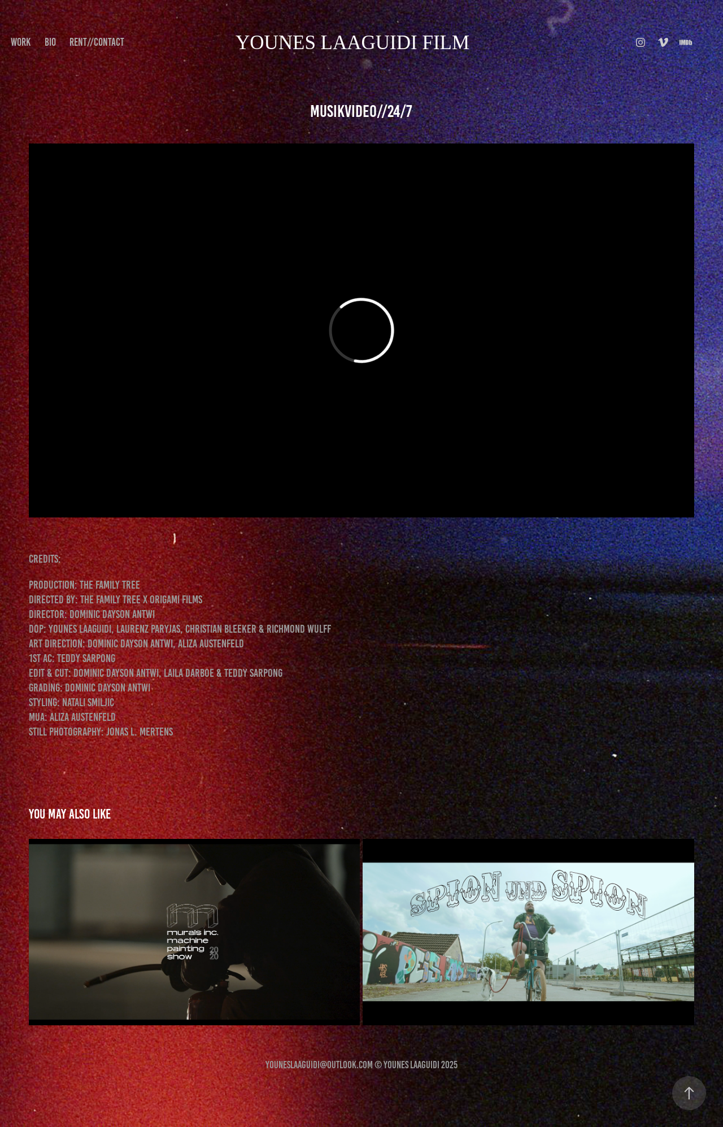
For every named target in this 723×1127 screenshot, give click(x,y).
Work (21, 42)
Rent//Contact (96, 42)
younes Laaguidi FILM (352, 43)
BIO (50, 42)
